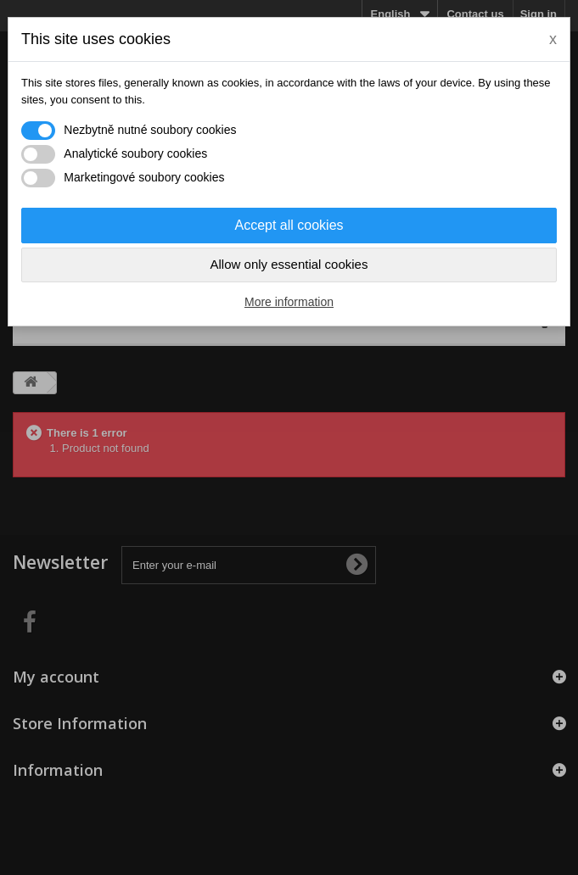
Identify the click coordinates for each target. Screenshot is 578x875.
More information (289, 302)
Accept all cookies (288, 225)
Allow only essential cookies (289, 264)
